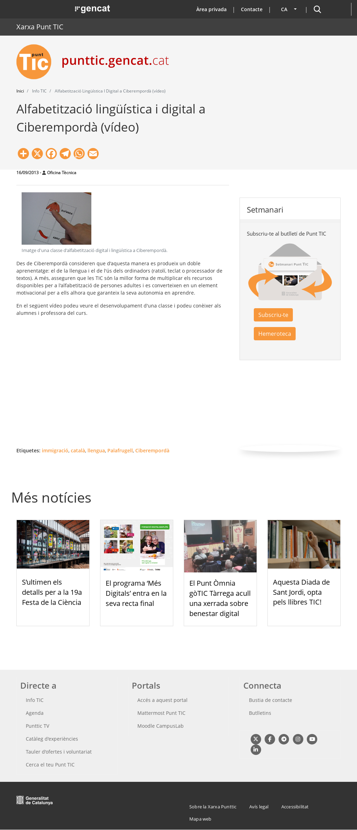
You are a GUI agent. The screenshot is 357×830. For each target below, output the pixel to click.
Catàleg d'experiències (52, 738)
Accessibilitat (295, 806)
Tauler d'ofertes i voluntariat (59, 751)
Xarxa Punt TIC (39, 26)
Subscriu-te (273, 315)
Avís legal (259, 806)
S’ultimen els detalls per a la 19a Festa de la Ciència (52, 592)
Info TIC (35, 700)
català (78, 450)
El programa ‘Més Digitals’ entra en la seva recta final (136, 593)
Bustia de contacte (270, 700)
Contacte (252, 9)
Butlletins (260, 713)
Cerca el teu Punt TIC (50, 764)
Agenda (35, 713)
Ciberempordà (152, 450)
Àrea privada (211, 9)
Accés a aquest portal (162, 700)
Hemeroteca (274, 334)
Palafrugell (120, 450)
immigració (55, 450)
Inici (20, 91)
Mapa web (200, 819)
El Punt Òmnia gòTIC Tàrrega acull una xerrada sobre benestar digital (220, 598)
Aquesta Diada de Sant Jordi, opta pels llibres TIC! (301, 592)
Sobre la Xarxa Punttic (212, 806)
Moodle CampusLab (160, 725)
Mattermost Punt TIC (161, 713)
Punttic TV (37, 725)
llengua (96, 450)
